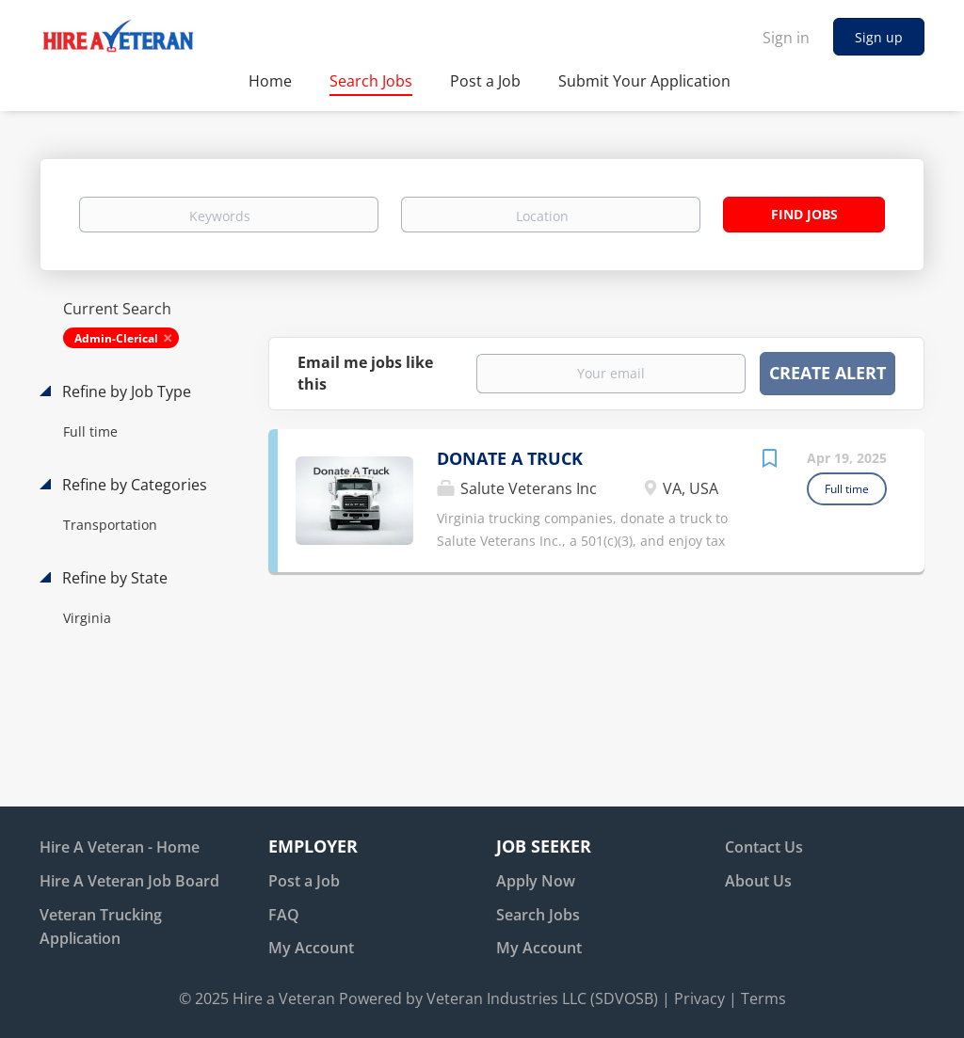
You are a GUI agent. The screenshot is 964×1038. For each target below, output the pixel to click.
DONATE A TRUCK (510, 458)
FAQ (283, 914)
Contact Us (764, 847)
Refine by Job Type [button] (124, 391)
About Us (758, 880)
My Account (311, 947)
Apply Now (535, 880)
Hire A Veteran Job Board (129, 880)
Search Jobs (538, 914)
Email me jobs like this (365, 373)
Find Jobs (804, 214)
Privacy (699, 998)
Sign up (879, 37)
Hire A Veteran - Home (120, 847)
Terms (763, 998)
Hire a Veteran (284, 998)
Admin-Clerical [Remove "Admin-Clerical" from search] (116, 338)
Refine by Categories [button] (132, 484)
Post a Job (304, 880)
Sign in (786, 37)
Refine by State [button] (113, 577)
